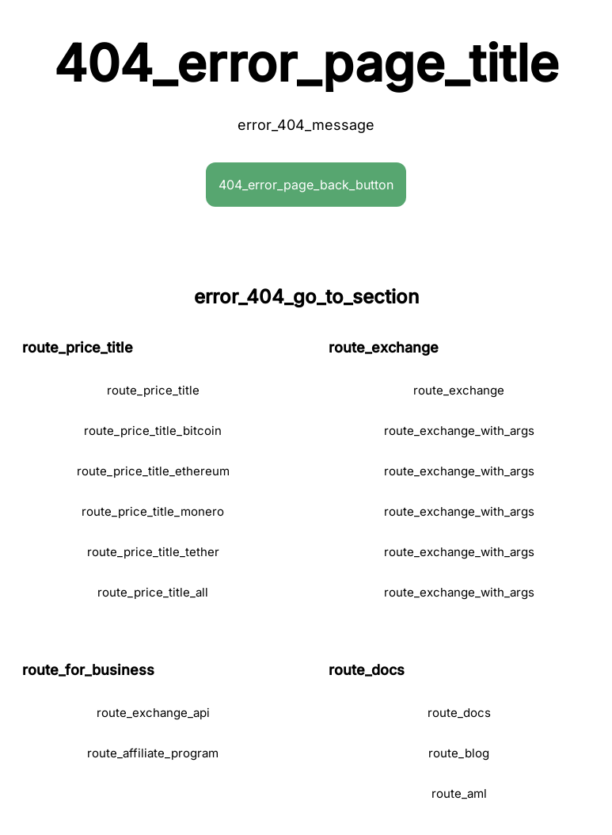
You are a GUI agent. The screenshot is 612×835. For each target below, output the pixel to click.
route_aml (459, 793)
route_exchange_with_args (459, 430)
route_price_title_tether (153, 551)
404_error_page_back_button (306, 185)
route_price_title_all (152, 592)
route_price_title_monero (153, 511)
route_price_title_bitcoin (153, 430)
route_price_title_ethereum (153, 471)
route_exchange (458, 390)
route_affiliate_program (153, 753)
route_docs (459, 712)
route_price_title (153, 390)
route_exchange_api (153, 712)
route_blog (458, 753)
